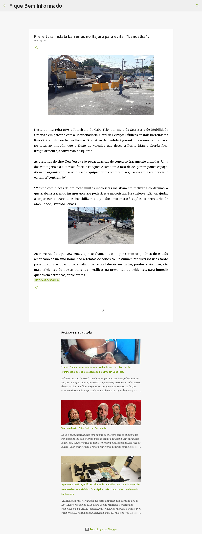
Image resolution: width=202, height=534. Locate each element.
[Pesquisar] (67, 6)
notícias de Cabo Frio (47, 280)
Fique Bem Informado (35, 6)
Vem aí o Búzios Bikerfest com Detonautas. (84, 428)
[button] (36, 47)
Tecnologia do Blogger (101, 529)
